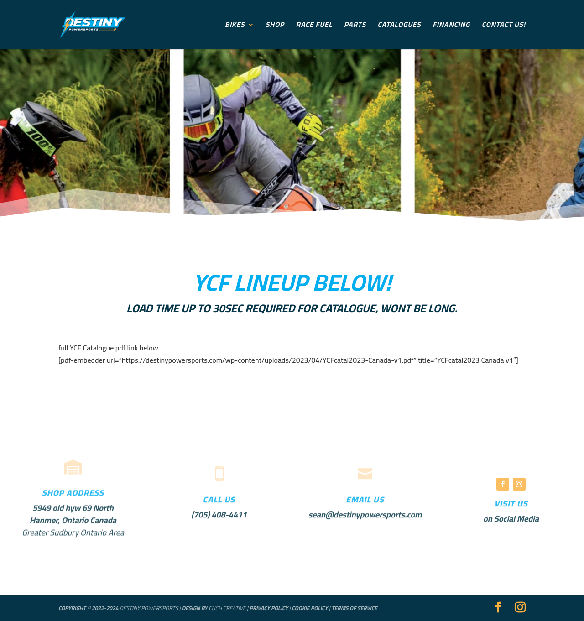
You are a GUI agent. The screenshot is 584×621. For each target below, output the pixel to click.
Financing (451, 26)
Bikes (235, 26)
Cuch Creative (227, 608)
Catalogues (399, 26)
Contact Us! (504, 26)
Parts (355, 26)
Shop (275, 26)
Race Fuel (314, 26)
